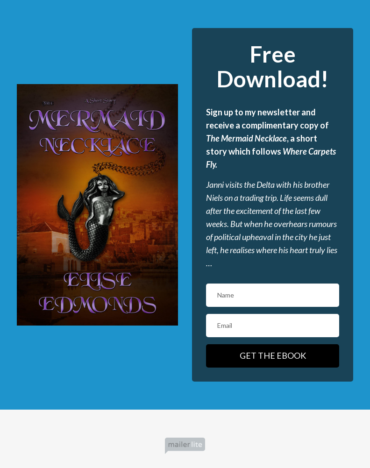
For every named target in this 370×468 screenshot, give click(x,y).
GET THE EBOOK (273, 355)
